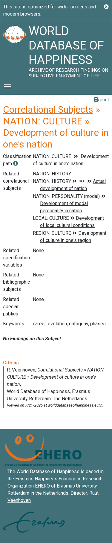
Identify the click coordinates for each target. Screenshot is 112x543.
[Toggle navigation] (7, 86)
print (101, 100)
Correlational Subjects (48, 109)
